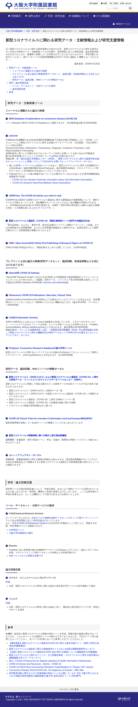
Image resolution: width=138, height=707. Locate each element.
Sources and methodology (55, 282)
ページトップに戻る (69, 689)
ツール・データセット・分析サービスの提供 (34, 86)
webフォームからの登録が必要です (26, 556)
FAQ (55, 156)
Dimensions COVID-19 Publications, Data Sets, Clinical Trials (40, 295)
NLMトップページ (24, 165)
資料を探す (32, 16)
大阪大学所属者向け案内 (21, 533)
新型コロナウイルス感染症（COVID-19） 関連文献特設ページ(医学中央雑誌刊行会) (49, 221)
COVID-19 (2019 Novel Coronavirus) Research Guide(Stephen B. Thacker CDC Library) (51, 667)
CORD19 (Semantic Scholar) (23, 317)
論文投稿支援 (18, 89)
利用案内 (14, 16)
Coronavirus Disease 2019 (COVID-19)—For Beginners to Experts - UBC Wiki (46, 670)
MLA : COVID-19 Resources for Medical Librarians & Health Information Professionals (50, 661)
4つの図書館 (101, 16)
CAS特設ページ (16, 530)
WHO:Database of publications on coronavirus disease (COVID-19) (43, 119)
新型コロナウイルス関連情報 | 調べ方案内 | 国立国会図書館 (37, 435)
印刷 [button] (104, 3)
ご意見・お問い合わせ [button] (120, 3)
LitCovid (13, 136)
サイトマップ (24, 697)
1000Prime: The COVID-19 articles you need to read (35, 196)
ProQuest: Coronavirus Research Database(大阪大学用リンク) (40, 348)
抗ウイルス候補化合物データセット (51, 518)
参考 (11, 92)
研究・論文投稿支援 (18, 83)
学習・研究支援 (54, 16)
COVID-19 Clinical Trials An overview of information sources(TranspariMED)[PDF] (50, 418)
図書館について (79, 16)
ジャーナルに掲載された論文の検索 (29, 71)
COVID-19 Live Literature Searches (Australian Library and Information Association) (52, 180)
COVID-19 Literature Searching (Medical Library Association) (41, 183)
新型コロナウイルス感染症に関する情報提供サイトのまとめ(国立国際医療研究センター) (52, 649)
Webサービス (121, 24)
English (93, 3)
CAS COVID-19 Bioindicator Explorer (30, 523)
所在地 (10, 697)
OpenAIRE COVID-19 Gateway (24, 273)
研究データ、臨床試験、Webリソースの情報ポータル (38, 80)
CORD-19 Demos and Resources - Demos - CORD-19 (35, 664)
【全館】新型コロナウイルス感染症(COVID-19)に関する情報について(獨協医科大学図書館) (53, 652)
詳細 (8, 582)
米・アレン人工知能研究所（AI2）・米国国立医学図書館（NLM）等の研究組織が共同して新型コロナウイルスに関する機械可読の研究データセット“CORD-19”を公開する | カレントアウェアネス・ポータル (52, 332)
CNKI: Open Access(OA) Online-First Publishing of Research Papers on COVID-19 (51, 243)
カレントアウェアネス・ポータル (25, 455)
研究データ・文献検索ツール (23, 68)
